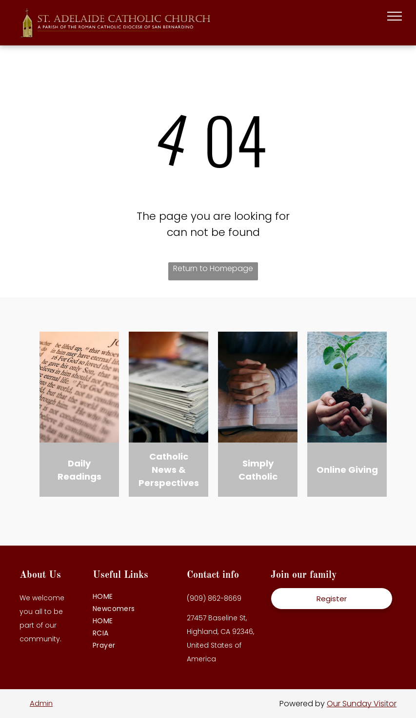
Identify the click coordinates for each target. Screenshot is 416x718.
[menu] (394, 16)
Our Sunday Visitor (361, 703)
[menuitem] (135, 597)
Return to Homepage (213, 268)
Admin (41, 703)
